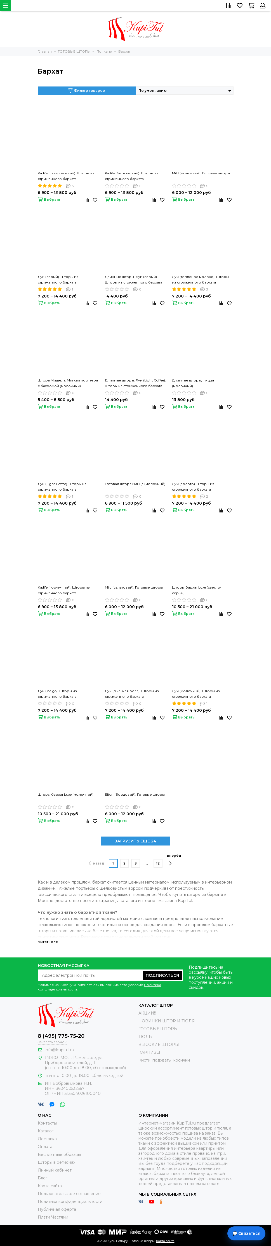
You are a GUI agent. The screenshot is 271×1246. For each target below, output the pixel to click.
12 (158, 863)
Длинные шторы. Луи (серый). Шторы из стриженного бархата (133, 279)
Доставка (47, 1138)
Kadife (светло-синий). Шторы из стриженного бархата (66, 176)
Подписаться (162, 975)
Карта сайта (50, 1185)
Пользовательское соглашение (69, 1193)
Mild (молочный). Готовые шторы (201, 173)
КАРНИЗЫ (149, 1052)
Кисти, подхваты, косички (164, 1060)
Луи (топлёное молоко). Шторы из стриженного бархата (200, 279)
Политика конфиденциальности (70, 1201)
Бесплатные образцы (59, 1154)
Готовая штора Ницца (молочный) (135, 484)
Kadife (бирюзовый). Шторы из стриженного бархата (132, 176)
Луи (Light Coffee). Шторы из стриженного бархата (62, 486)
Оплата (45, 1146)
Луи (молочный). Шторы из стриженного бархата (196, 694)
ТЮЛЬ (145, 1036)
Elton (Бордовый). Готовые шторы (135, 794)
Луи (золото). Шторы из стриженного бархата (193, 486)
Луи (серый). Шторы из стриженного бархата (58, 279)
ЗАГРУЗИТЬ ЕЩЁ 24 (135, 841)
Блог (42, 1178)
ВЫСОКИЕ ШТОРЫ (158, 1044)
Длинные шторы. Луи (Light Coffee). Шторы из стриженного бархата (135, 383)
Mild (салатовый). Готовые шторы (134, 587)
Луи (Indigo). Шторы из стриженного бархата (57, 694)
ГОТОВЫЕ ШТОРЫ (158, 1028)
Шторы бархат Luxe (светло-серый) (196, 590)
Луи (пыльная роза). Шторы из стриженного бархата (132, 694)
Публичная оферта (57, 1209)
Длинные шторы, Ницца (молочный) (193, 383)
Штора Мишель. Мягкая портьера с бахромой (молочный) (68, 383)
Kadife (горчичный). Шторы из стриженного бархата (64, 590)
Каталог (45, 1130)
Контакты (47, 1123)
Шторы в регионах (56, 1162)
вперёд (174, 859)
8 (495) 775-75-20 (61, 1036)
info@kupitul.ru (59, 1049)
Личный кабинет (55, 1170)
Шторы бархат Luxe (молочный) (65, 794)
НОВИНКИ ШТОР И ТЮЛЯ (166, 1021)
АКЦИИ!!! (147, 1013)
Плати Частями (53, 1217)
